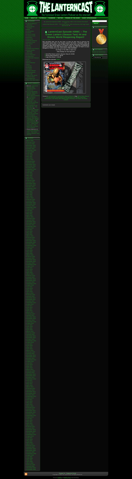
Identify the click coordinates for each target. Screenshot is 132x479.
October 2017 (30, 301)
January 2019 (30, 277)
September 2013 (31, 379)
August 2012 (30, 398)
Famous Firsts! (31, 42)
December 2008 (31, 467)
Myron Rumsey (70, 98)
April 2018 (30, 291)
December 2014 (31, 355)
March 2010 (30, 444)
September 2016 (31, 321)
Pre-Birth (29, 69)
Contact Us (62, 473)
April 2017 (30, 310)
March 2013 (30, 386)
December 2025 (31, 145)
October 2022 (30, 205)
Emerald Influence (32, 40)
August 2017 (30, 304)
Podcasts (29, 67)
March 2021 (30, 236)
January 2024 (30, 182)
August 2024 (30, 170)
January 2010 (30, 447)
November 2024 (31, 166)
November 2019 (31, 261)
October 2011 (30, 414)
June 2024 (30, 174)
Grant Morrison (68, 97)
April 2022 (30, 215)
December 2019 (31, 259)
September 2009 (31, 453)
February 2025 (31, 161)
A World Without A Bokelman (32, 24)
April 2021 (30, 234)
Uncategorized (31, 78)
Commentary (30, 31)
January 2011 (30, 428)
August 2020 (30, 247)
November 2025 (31, 147)
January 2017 (30, 315)
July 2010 (29, 437)
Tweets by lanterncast (98, 52)
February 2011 (31, 426)
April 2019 (30, 272)
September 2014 (31, 359)
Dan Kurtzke (51, 97)
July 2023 (29, 191)
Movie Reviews (31, 62)
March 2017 (30, 312)
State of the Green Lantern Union (32, 76)
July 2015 (29, 344)
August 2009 (30, 455)
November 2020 (31, 242)
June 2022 (30, 212)
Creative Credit (31, 36)
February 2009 (31, 464)
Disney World (59, 97)
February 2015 (31, 352)
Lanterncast (47, 98)
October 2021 (30, 224)
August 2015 (30, 342)
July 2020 (29, 248)
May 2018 (29, 290)
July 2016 (29, 324)
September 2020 (31, 245)
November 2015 (31, 337)
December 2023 (31, 183)
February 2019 (31, 275)
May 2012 (29, 402)
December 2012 (31, 391)
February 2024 (31, 180)
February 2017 (31, 313)
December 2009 (31, 448)
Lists (28, 59)
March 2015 (30, 350)
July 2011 (29, 418)
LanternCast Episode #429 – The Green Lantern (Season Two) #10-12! (33, 132)
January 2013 (30, 390)
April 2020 (30, 253)
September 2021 (31, 226)
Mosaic (29, 61)
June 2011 (30, 420)
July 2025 (29, 153)
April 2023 (30, 196)
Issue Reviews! (31, 54)
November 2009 (31, 450)
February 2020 (31, 256)
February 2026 (31, 142)
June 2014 (30, 364)
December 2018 (31, 278)
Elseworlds (30, 39)
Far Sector (30, 43)
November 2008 (31, 469)
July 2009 (29, 456)
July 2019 (29, 267)
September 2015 (31, 340)
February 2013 (31, 388)
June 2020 (30, 250)
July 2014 (29, 363)
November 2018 (31, 280)
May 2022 (29, 213)
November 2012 (31, 393)
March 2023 (30, 197)
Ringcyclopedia (31, 72)
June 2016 (30, 326)
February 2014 (31, 371)
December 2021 (31, 221)
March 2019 (30, 274)
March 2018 (30, 293)
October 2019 (30, 263)
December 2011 (31, 410)
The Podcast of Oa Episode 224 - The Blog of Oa (32, 107)
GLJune (29, 47)
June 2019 (30, 269)
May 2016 (29, 328)
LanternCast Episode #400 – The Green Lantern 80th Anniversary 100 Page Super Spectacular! (66, 25)
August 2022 (30, 209)
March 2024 (30, 178)
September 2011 (31, 415)
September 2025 (31, 150)
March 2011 (30, 425)
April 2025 (30, 158)
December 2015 (31, 336)
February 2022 (31, 218)
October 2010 (30, 433)
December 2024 (31, 164)
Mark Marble (62, 98)
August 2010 (30, 436)
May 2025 (29, 156)
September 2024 (31, 169)
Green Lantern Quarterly (31, 51)
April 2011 (30, 423)
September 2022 (31, 207)
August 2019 (30, 266)
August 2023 (30, 190)
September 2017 (31, 302)
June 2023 (30, 193)
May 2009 (29, 460)
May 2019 (29, 271)
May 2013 (29, 383)
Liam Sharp (55, 98)
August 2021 (30, 228)
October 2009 (30, 452)
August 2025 (30, 151)
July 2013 (29, 380)
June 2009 (30, 458)
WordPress (60, 477)
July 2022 (29, 210)
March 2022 (30, 216)
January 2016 (30, 334)
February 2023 (31, 199)
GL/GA (29, 45)
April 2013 (30, 385)
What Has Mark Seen (33, 80)
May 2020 (29, 251)
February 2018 (31, 294)
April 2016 (30, 329)
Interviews (30, 53)
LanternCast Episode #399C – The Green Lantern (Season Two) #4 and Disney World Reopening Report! (66, 34)
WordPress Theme (67, 477)
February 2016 (31, 332)
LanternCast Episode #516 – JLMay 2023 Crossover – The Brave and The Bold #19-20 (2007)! (32, 100)
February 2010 (31, 445)
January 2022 (30, 220)
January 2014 (30, 372)
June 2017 (30, 307)
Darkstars (29, 37)
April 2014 (30, 367)
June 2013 (30, 382)
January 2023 (30, 201)
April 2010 (30, 442)
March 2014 (30, 369)
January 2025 (30, 162)
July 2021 (29, 229)
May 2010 (29, 440)
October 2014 (30, 358)
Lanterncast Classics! (33, 58)
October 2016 (30, 320)
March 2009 (30, 463)
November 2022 (31, 204)
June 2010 (30, 439)
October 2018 (30, 282)
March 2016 (30, 331)
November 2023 (31, 185)
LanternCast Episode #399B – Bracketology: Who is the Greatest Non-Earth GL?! (66, 22)
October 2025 (30, 148)
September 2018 (31, 283)
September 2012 (31, 396)
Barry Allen (81, 96)
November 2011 (31, 412)
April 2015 (30, 348)
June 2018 (30, 288)
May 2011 (29, 421)
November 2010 (31, 431)
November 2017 (31, 299)
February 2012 (31, 407)
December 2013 (31, 374)
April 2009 (30, 461)
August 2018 (30, 285)
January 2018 (30, 296)
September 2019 (31, 264)
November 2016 (31, 318)
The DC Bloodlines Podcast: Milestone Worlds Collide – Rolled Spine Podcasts (33, 93)
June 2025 (30, 155)
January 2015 (30, 353)
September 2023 (31, 188)
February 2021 (31, 237)
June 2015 (30, 345)
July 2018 (29, 286)
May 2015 (29, 347)
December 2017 (31, 298)
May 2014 (29, 366)
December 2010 (31, 429)
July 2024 (29, 172)
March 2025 (30, 159)
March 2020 (30, 255)
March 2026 (30, 140)
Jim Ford (82, 97)
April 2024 (30, 177)
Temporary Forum (71, 473)
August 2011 (30, 417)
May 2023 (29, 194)
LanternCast (30, 56)
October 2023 (30, 186)
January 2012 (30, 409)
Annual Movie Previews (30, 27)
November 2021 (31, 223)
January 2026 (30, 143)
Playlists (29, 66)
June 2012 (30, 401)
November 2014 (31, 356)
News (28, 64)
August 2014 (30, 361)
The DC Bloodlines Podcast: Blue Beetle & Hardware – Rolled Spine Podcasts (33, 118)
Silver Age (30, 73)
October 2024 (30, 167)
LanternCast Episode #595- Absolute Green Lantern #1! (32, 88)
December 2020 (31, 240)
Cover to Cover (31, 34)
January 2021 (30, 239)
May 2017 (29, 309)
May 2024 (29, 175)
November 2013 (31, 375)
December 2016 (31, 317)
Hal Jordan (76, 97)
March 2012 (30, 406)
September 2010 (31, 434)
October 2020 (30, 243)
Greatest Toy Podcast (33, 48)
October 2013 (30, 377)
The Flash (78, 98)
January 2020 (30, 258)
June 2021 (30, 231)
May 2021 (29, 232)
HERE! (58, 59)
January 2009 (30, 466)
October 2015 (30, 339)
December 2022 (31, 202)
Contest (29, 32)
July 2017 (29, 305)
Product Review (31, 70)
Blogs (28, 29)
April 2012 (30, 404)
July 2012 (29, 399)
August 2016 (30, 323)
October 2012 (30, 394)
